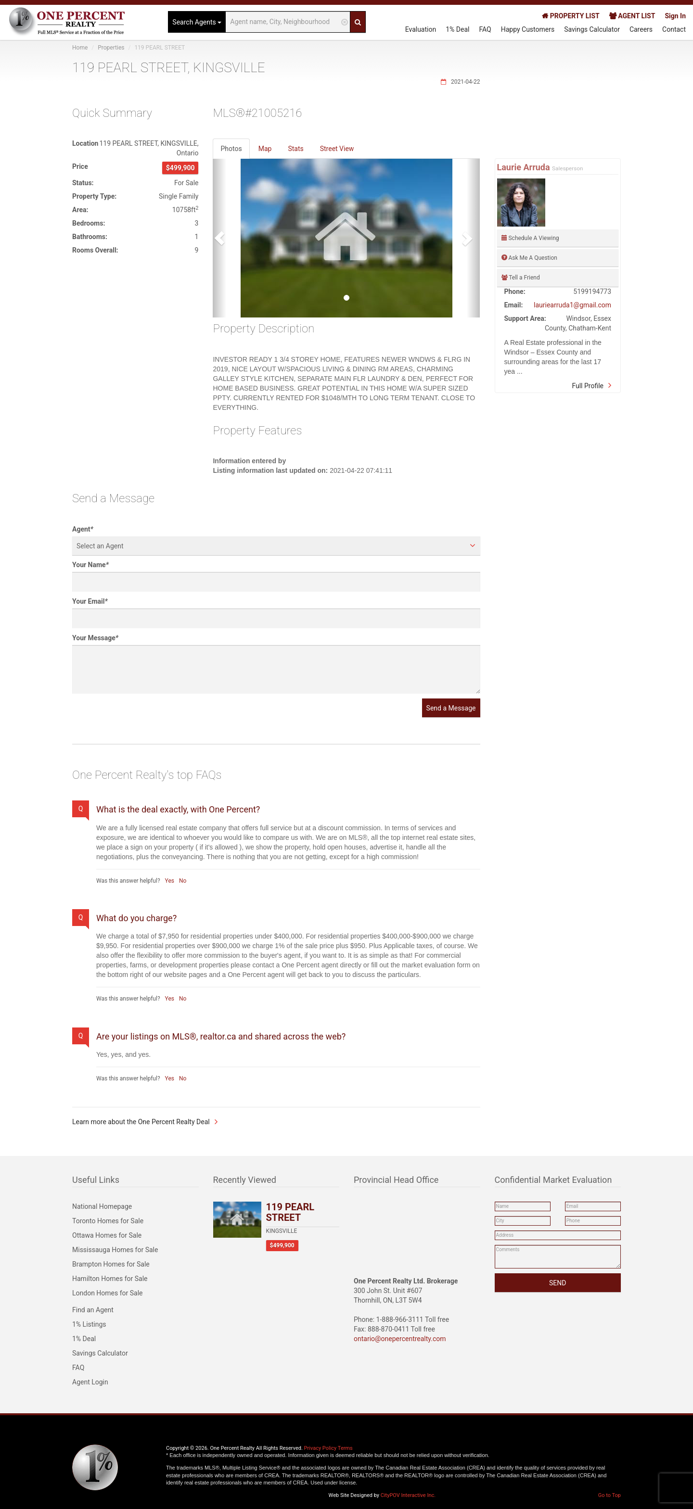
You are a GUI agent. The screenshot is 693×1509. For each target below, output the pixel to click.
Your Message (95, 638)
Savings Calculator (592, 29)
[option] (346, 238)
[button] (219, 238)
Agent (82, 529)
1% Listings (89, 1324)
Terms (345, 1448)
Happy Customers (528, 29)
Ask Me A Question (529, 257)
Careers (641, 29)
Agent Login (90, 1382)
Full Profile (587, 386)
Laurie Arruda (524, 167)
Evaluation (420, 29)
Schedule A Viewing (530, 238)
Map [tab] (265, 148)
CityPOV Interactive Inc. (408, 1495)
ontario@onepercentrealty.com (400, 1339)
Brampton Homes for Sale (111, 1264)
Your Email (90, 601)
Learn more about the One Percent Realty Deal (141, 1122)
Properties (111, 47)
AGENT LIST (632, 16)
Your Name (90, 565)
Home (80, 47)
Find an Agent (93, 1310)
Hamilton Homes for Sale (110, 1278)
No (182, 880)
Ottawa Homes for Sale (106, 1235)
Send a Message (451, 708)
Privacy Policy (320, 1448)
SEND (557, 1283)
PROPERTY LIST (570, 16)
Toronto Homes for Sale (107, 1221)
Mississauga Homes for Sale (115, 1250)
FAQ (485, 29)
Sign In (675, 16)
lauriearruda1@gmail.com (572, 305)
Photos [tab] (231, 148)
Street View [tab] (337, 148)
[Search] (358, 22)
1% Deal (457, 29)
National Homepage (102, 1206)
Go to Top (609, 1495)
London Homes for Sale (107, 1293)
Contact (674, 29)
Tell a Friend (520, 277)
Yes (169, 880)
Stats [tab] (295, 148)
